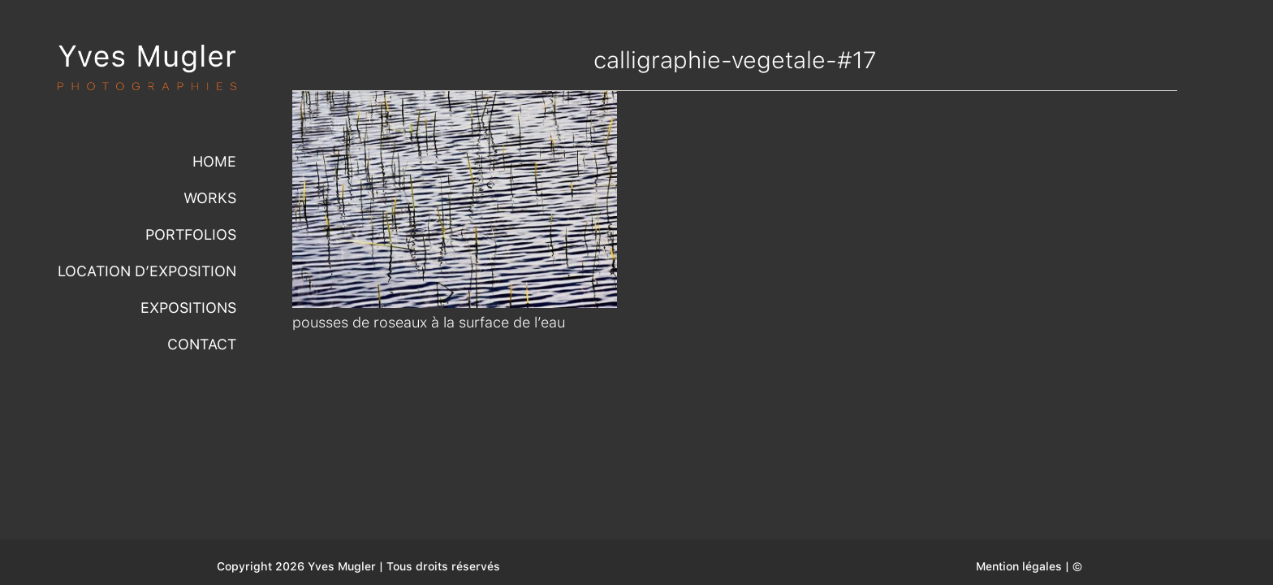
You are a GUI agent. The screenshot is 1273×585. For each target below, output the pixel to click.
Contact (201, 344)
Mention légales (1019, 566)
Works (209, 197)
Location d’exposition (147, 271)
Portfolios (190, 234)
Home (214, 161)
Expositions (188, 307)
